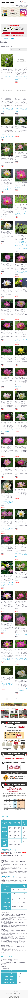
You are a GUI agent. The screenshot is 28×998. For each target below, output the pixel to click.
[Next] (20, 699)
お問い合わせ (20, 993)
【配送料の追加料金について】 (8, 876)
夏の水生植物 (11, 38)
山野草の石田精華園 (14, 997)
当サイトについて (8, 991)
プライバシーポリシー (18, 991)
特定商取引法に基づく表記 (10, 993)
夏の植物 (6, 38)
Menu (25, 1)
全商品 (2, 38)
